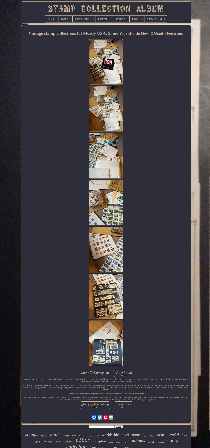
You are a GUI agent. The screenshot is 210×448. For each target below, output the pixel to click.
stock (84, 436)
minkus (76, 435)
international (94, 436)
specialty (151, 442)
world (174, 435)
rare (145, 436)
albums (138, 440)
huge (111, 442)
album (83, 440)
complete (99, 441)
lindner (44, 436)
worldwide (110, 435)
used (125, 435)
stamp (172, 440)
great (127, 442)
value (58, 441)
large (152, 436)
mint (54, 434)
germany (119, 442)
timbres (68, 441)
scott (161, 434)
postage (47, 441)
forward (65, 435)
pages (136, 434)
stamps (31, 434)
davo (184, 435)
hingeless (161, 442)
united (37, 442)
